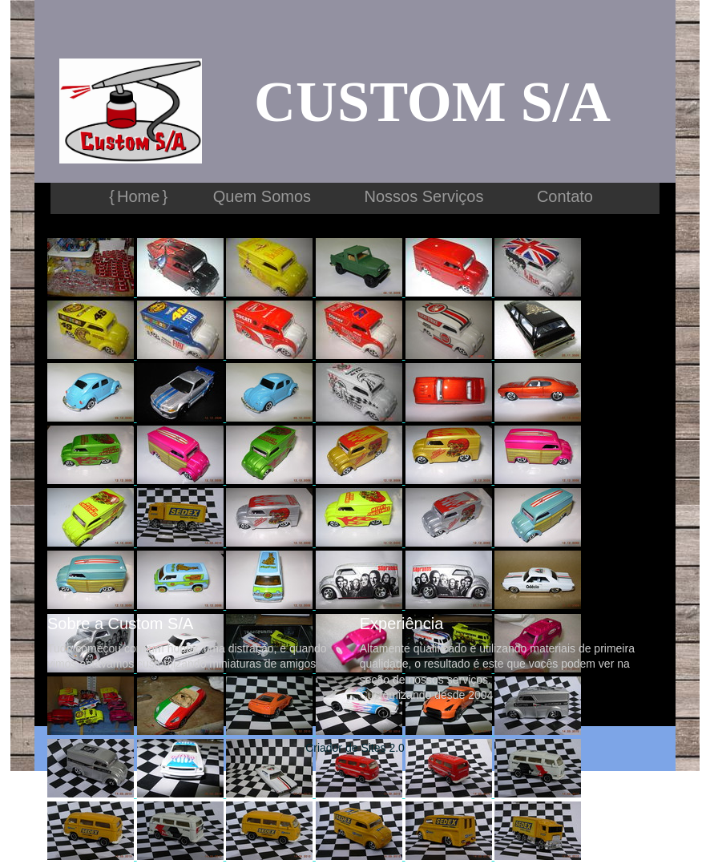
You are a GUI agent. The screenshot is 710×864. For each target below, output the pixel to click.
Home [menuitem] (138, 196)
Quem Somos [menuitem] (262, 196)
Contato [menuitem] (565, 196)
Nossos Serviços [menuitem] (424, 196)
